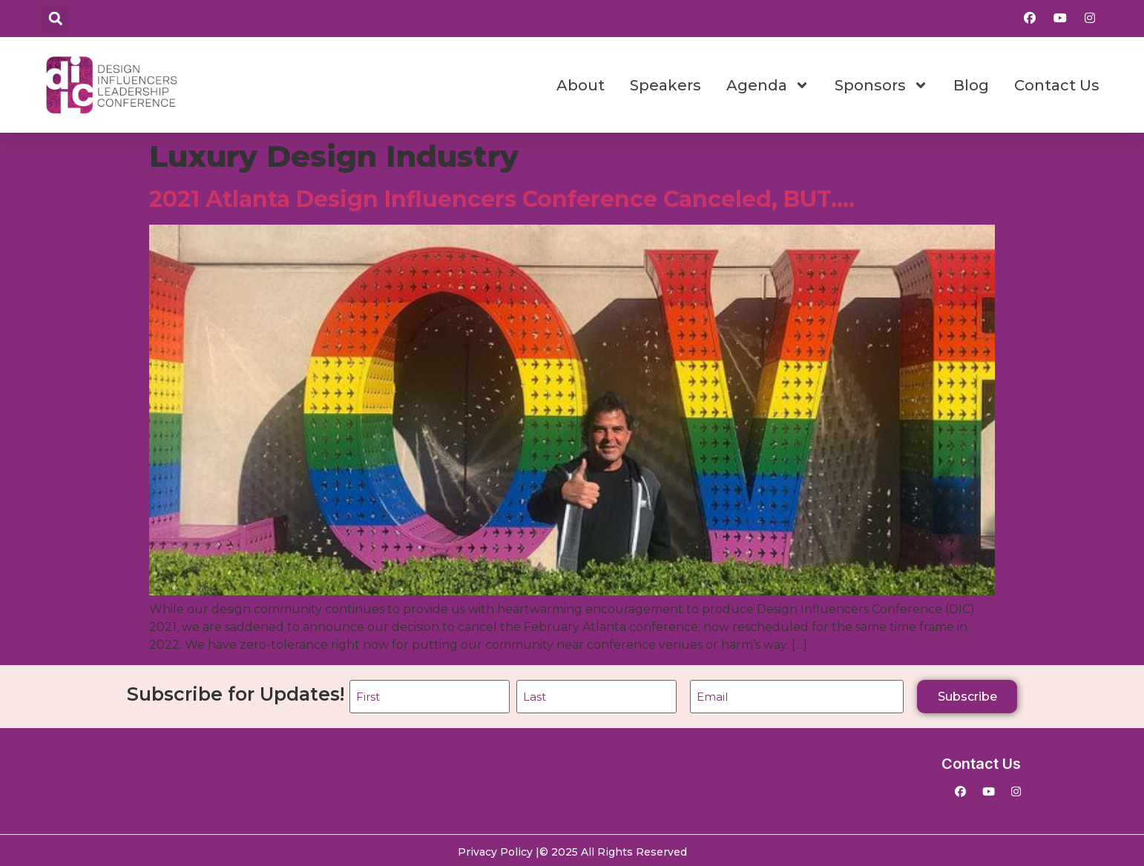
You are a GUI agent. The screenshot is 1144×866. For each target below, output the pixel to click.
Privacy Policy (495, 849)
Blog (971, 85)
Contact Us (1056, 85)
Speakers (665, 85)
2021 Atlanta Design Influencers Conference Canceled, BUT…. (502, 199)
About (580, 85)
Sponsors (881, 85)
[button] (55, 19)
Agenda (767, 85)
